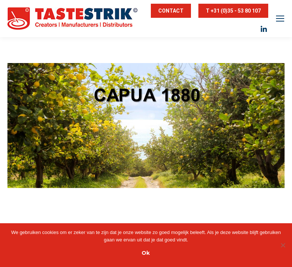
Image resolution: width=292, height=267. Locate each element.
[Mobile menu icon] (280, 18)
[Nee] (282, 245)
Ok (146, 253)
